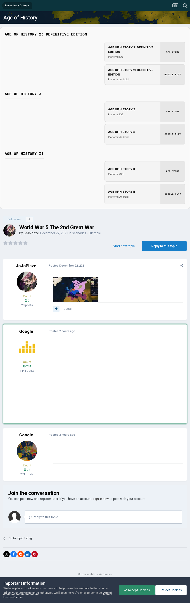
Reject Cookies (171, 590)
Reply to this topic (164, 246)
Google (26, 331)
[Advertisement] (106, 374)
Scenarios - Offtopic (86, 233)
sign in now (101, 499)
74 (27, 469)
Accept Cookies (137, 590)
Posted (67, 265)
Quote (67, 308)
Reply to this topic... (44, 517)
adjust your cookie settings (21, 592)
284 (27, 366)
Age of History (20, 17)
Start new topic (124, 246)
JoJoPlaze (31, 233)
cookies (30, 588)
